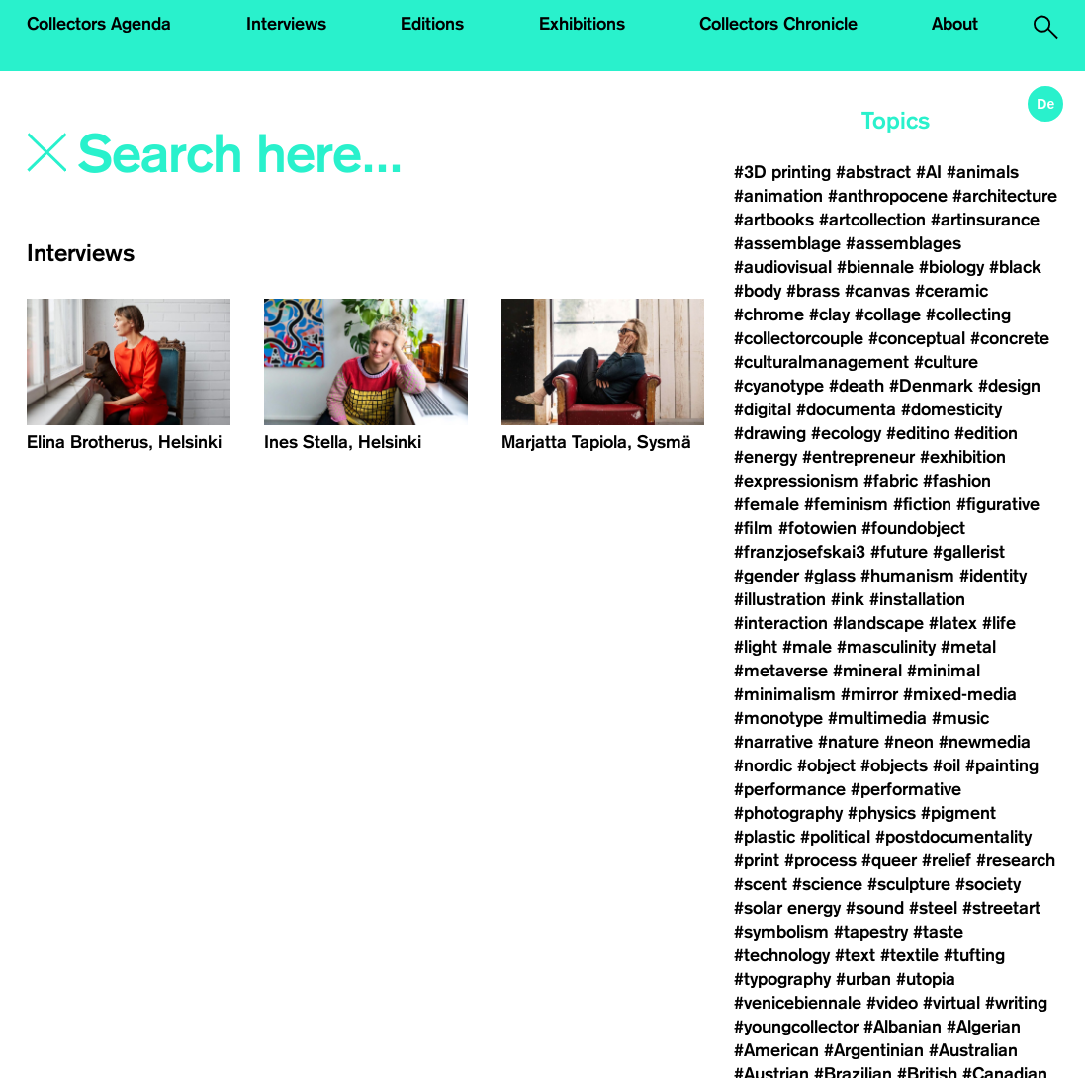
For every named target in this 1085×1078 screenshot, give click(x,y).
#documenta (846, 409)
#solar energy (787, 908)
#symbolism (781, 932)
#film (753, 528)
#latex (953, 623)
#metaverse (781, 670)
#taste (938, 932)
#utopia (925, 979)
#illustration (780, 599)
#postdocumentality (953, 837)
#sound (875, 908)
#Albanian (902, 1026)
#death (856, 386)
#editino (917, 433)
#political (835, 837)
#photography (788, 813)
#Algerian (984, 1026)
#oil (946, 765)
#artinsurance (985, 219)
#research (1015, 860)
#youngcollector (796, 1026)
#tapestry (871, 932)
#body (757, 291)
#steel (933, 908)
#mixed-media (960, 694)
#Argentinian (874, 1050)
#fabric (890, 481)
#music (960, 718)
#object (826, 765)
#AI (929, 172)
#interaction (781, 623)
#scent (760, 884)
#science (827, 884)
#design (1009, 386)
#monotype (778, 718)
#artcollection (872, 219)
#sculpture (908, 884)
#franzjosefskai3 (799, 552)
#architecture (1004, 196)
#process (820, 860)
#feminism (846, 504)
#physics (882, 813)
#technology (782, 955)
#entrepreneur (858, 457)
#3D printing (782, 172)
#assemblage (787, 243)
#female (766, 504)
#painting (1002, 765)
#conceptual (916, 338)
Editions (432, 24)
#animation (778, 196)
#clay (829, 314)
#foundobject (913, 528)
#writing (1016, 1003)
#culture (946, 362)
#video (892, 1003)
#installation (917, 599)
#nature (848, 742)
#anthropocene (888, 196)
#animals (983, 172)
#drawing (770, 433)
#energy (765, 457)
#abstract (873, 172)
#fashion (957, 481)
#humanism (907, 575)
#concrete (1009, 338)
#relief (946, 860)
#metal (968, 647)
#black (1015, 267)
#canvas (877, 291)
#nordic (763, 765)
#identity (993, 575)
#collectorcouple (798, 338)
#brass (813, 291)
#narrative (773, 742)
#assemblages (903, 243)
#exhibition (963, 457)
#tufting (974, 955)
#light (755, 647)
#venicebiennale (797, 1003)
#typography (782, 979)
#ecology (846, 433)
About (955, 24)
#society (988, 884)
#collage (888, 314)
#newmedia (985, 742)
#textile (909, 955)
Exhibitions (582, 24)
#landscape (878, 623)
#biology (951, 267)
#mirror (869, 694)
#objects (894, 765)
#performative (906, 789)
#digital (762, 409)
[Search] (281, 155)
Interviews (286, 24)
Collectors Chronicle (778, 24)
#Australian (973, 1050)
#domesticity (951, 409)
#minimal (943, 670)
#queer (889, 860)
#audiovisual (783, 267)
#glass (830, 575)
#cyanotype (779, 386)
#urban (863, 979)
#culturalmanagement (821, 362)
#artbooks (774, 219)
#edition (986, 433)
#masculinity (886, 647)
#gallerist (969, 552)
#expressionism (796, 481)
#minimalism (785, 694)
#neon (909, 742)
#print (756, 860)
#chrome (769, 314)
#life (999, 623)
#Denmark (931, 386)
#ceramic (951, 291)
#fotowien (817, 528)
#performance (790, 789)
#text (855, 955)
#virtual (951, 1003)
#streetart (1001, 908)
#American (776, 1050)
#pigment (958, 813)
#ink (847, 599)
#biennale (875, 267)
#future (899, 552)
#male (807, 647)
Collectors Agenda (99, 24)
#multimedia (877, 718)
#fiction (922, 504)
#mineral (867, 670)
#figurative (998, 504)
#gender (766, 575)
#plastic (764, 837)
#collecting (968, 314)
